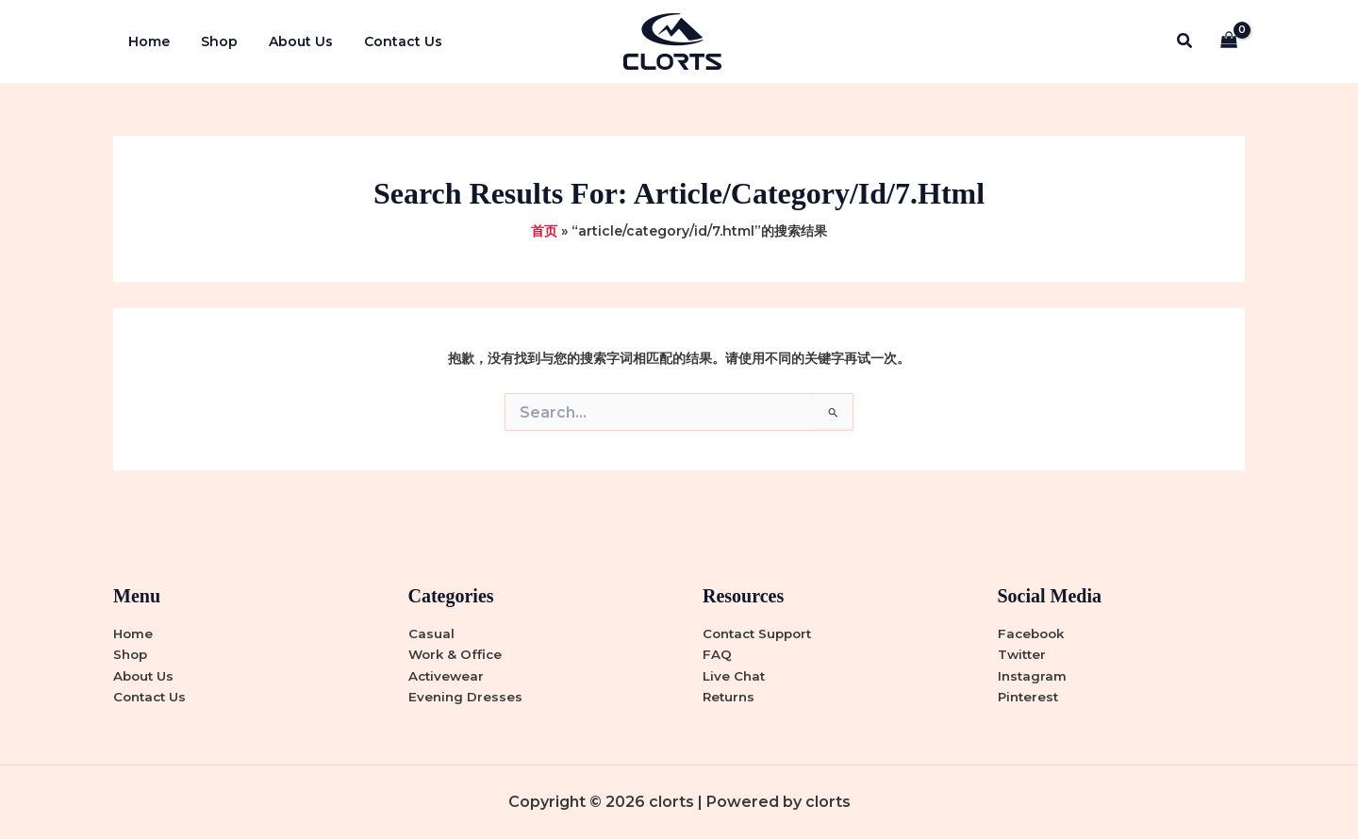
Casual (431, 631)
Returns (730, 696)
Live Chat (735, 674)
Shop (212, 41)
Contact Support (761, 631)
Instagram (1033, 674)
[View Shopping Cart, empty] (1229, 42)
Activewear (447, 674)
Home (147, 41)
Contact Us (387, 41)
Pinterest (1030, 696)
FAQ (717, 653)
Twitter (1023, 653)
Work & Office (456, 653)
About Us (289, 41)
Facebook (1033, 631)
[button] (1185, 41)
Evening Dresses (466, 696)
